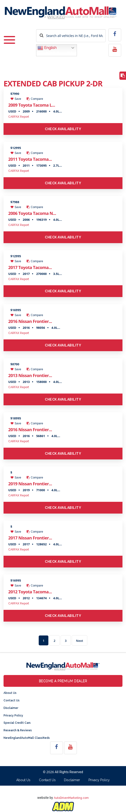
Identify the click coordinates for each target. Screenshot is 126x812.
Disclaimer (11, 708)
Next (79, 641)
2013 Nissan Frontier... (30, 375)
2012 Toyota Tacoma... (30, 592)
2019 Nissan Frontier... (30, 483)
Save (16, 98)
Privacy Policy (13, 715)
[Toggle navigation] (9, 40)
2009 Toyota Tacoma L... (31, 105)
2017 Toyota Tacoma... (30, 267)
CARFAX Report (18, 116)
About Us (10, 693)
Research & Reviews (18, 730)
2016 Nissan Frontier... (30, 321)
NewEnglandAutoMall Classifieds (27, 738)
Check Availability (63, 129)
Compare (35, 98)
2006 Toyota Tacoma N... (32, 213)
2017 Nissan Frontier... (30, 538)
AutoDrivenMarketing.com (71, 798)
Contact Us (12, 700)
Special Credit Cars (17, 722)
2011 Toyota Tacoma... (30, 159)
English (47, 48)
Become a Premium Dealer (63, 681)
